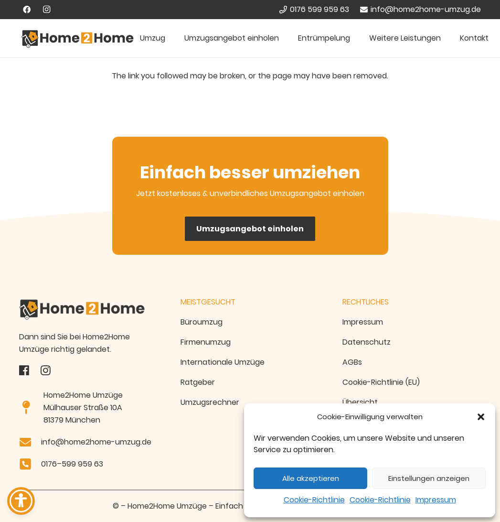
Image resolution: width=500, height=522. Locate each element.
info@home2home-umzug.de (96, 441)
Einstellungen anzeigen (428, 478)
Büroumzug (202, 321)
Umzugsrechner (210, 402)
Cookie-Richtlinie (314, 499)
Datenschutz (366, 342)
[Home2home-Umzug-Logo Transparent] (88, 309)
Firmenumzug (206, 342)
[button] (481, 417)
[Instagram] (46, 9)
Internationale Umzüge (223, 362)
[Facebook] (26, 9)
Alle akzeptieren (310, 478)
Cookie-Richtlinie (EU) (381, 382)
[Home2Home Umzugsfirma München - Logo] (77, 38)
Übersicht (360, 402)
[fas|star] (24, 370)
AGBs (352, 362)
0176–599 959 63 (72, 463)
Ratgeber (198, 382)
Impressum (435, 499)
